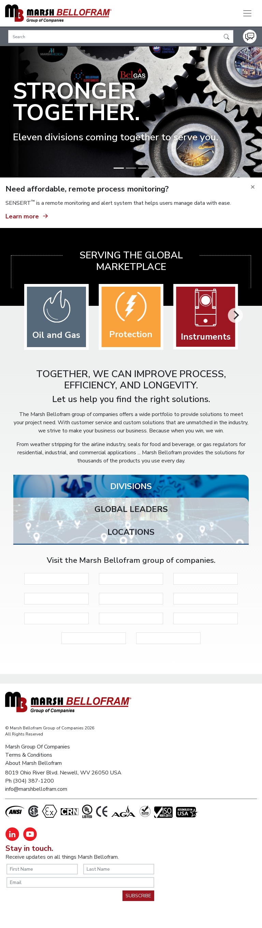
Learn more (27, 215)
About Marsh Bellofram (33, 763)
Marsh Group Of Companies (37, 747)
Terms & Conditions (28, 755)
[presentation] (58, 903)
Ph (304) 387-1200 (29, 781)
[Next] (235, 315)
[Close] (253, 187)
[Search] (120, 36)
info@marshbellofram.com (36, 789)
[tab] (131, 488)
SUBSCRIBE (138, 896)
